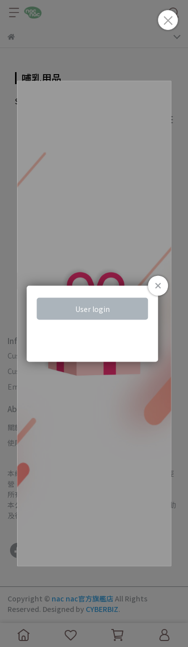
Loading (94, 323)
